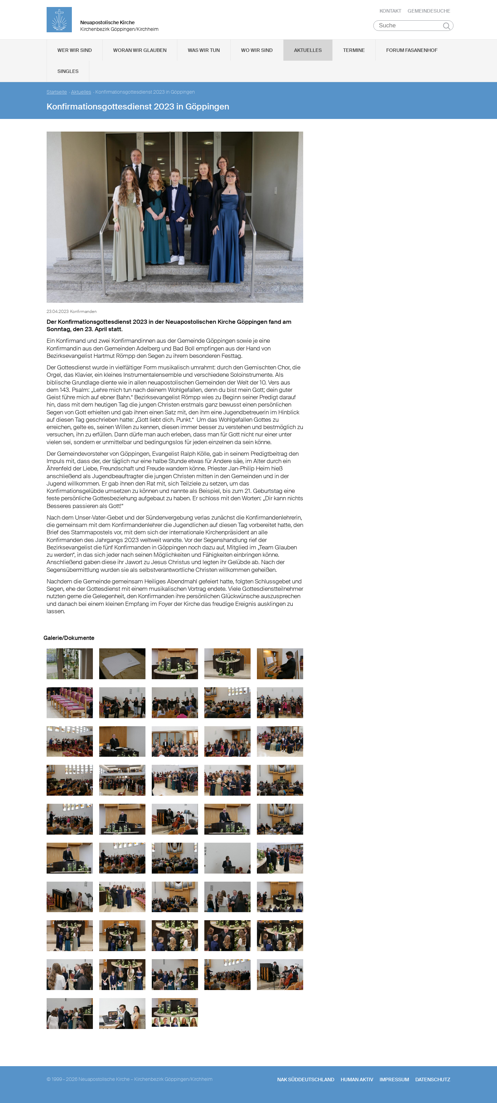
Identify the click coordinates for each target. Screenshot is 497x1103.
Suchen (446, 29)
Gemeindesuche (429, 12)
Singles (68, 74)
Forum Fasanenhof (411, 53)
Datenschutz (432, 1082)
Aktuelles (308, 53)
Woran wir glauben (139, 53)
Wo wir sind (257, 53)
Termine (354, 53)
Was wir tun (204, 53)
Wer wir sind (74, 53)
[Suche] (413, 28)
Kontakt (390, 12)
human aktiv (357, 1082)
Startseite (57, 95)
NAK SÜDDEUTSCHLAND (305, 1082)
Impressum (394, 1082)
